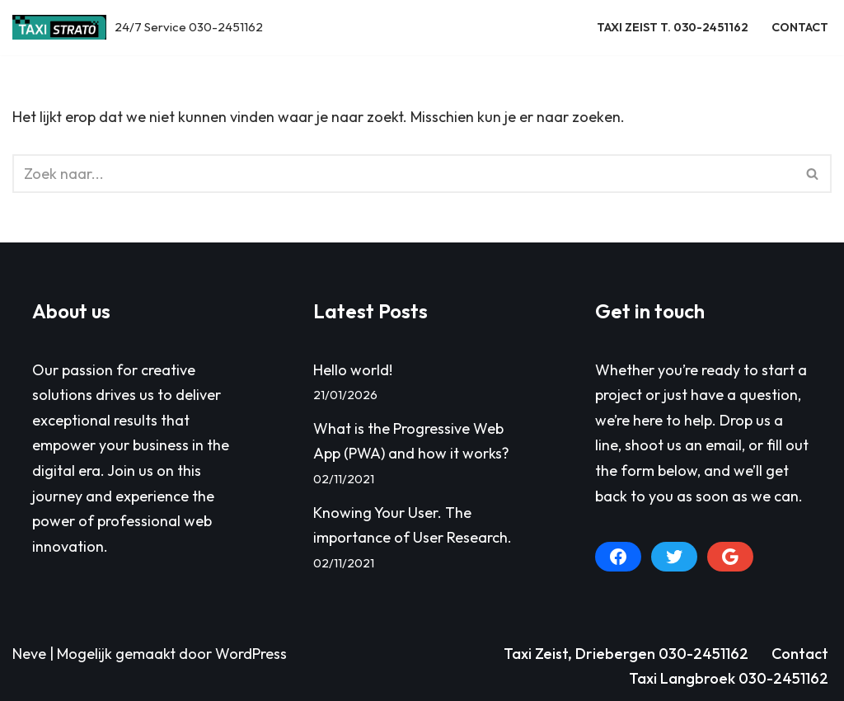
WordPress (251, 653)
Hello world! (352, 369)
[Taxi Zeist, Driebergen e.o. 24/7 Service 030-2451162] (137, 27)
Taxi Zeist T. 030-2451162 (672, 27)
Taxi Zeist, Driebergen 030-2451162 (626, 653)
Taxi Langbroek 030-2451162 (728, 678)
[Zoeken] (403, 173)
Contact (799, 27)
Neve (29, 653)
